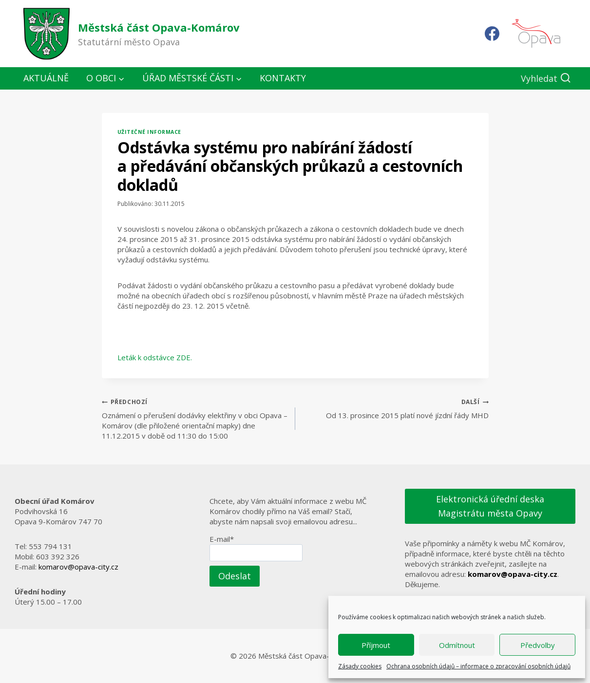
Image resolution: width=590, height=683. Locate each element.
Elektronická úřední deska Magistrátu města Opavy (490, 506)
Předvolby (537, 645)
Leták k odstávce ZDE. (154, 357)
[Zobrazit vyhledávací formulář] (545, 78)
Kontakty (283, 78)
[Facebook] (492, 33)
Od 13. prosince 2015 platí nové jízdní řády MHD (396, 408)
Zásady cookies (359, 666)
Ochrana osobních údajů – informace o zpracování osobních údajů (478, 666)
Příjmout (376, 645)
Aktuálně (46, 78)
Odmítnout (457, 645)
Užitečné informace (149, 132)
